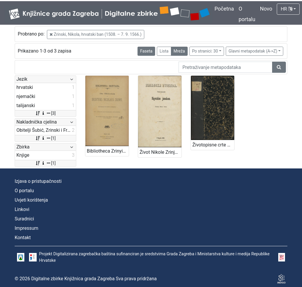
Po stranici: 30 (205, 51)
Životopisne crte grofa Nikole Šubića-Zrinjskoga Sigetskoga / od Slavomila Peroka (213, 145)
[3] (45, 113)
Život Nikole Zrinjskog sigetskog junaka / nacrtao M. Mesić (160, 152)
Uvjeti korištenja (31, 200)
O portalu (24, 190)
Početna (224, 9)
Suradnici (24, 219)
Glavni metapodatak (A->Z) (252, 51)
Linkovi (22, 209)
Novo (266, 9)
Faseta (146, 51)
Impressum (26, 228)
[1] (45, 138)
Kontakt (23, 237)
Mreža (179, 51)
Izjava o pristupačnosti (38, 181)
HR (286, 9)
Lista (164, 51)
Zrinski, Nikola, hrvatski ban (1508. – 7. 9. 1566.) (96, 34)
